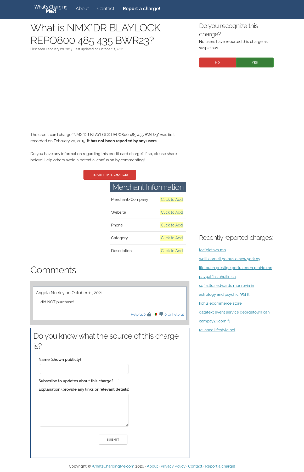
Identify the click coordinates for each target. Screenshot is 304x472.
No (217, 62)
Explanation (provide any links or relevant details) (83, 389)
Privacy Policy (173, 466)
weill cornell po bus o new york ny (229, 259)
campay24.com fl (214, 321)
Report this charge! (110, 175)
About (82, 8)
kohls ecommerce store (220, 303)
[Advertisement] (109, 95)
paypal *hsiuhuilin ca (217, 276)
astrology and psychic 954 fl (224, 294)
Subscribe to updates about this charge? (75, 381)
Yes (255, 62)
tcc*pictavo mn (212, 250)
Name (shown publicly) (59, 359)
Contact (105, 8)
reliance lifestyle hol (217, 330)
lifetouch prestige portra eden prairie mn (235, 267)
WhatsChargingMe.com (113, 466)
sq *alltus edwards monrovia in (226, 285)
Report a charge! (220, 466)
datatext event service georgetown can (234, 312)
